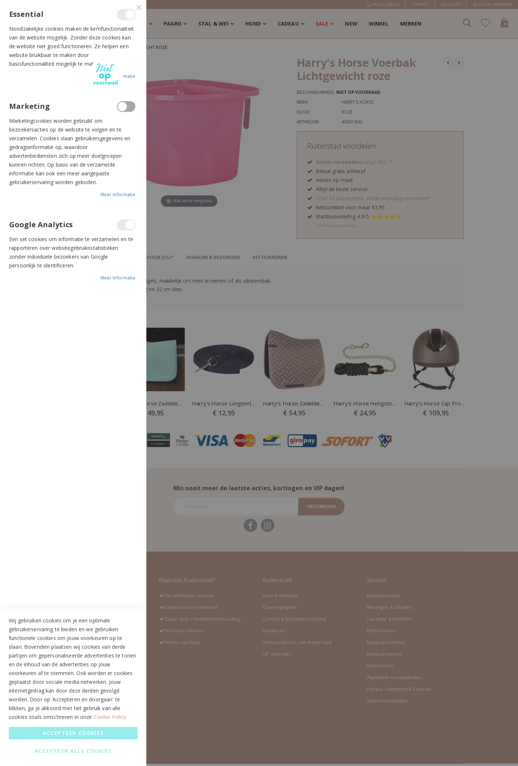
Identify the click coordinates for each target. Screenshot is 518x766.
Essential (126, 14)
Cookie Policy (110, 716)
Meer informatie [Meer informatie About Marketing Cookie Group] (118, 194)
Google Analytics (126, 225)
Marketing (126, 106)
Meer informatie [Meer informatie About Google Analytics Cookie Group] (118, 278)
